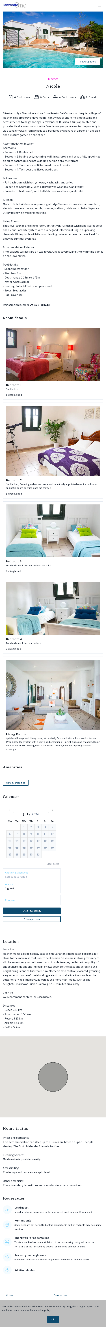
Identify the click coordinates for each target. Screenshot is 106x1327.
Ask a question (32, 919)
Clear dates (53, 863)
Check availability (32, 910)
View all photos (88, 61)
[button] (10, 810)
